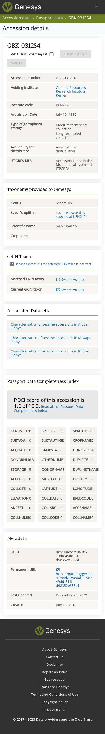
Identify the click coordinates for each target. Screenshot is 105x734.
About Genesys (54, 649)
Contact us (54, 657)
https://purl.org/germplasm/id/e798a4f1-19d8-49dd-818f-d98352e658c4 (75, 578)
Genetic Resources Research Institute (71, 89)
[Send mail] (11, 264)
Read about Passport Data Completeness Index (48, 408)
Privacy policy (54, 709)
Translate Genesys (55, 687)
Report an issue (54, 672)
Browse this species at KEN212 (71, 214)
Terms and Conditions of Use (54, 694)
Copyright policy (54, 702)
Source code (55, 679)
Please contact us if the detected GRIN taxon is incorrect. (49, 264)
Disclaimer (54, 664)
